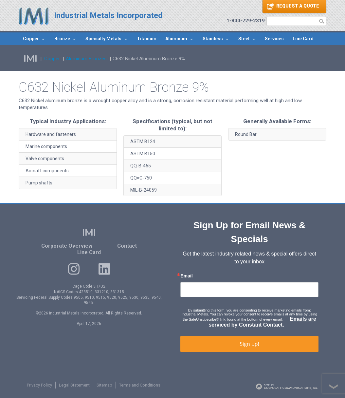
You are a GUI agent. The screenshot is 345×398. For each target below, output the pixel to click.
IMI (30, 59)
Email (186, 276)
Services (274, 38)
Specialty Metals (103, 38)
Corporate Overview (66, 246)
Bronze (62, 38)
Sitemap (104, 385)
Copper (31, 38)
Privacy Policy (39, 385)
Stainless (213, 38)
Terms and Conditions (139, 385)
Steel (243, 38)
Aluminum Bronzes (86, 59)
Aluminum (176, 38)
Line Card (303, 38)
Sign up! (249, 344)
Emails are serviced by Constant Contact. (262, 322)
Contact (127, 246)
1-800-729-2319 (246, 21)
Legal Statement (74, 385)
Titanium (146, 38)
